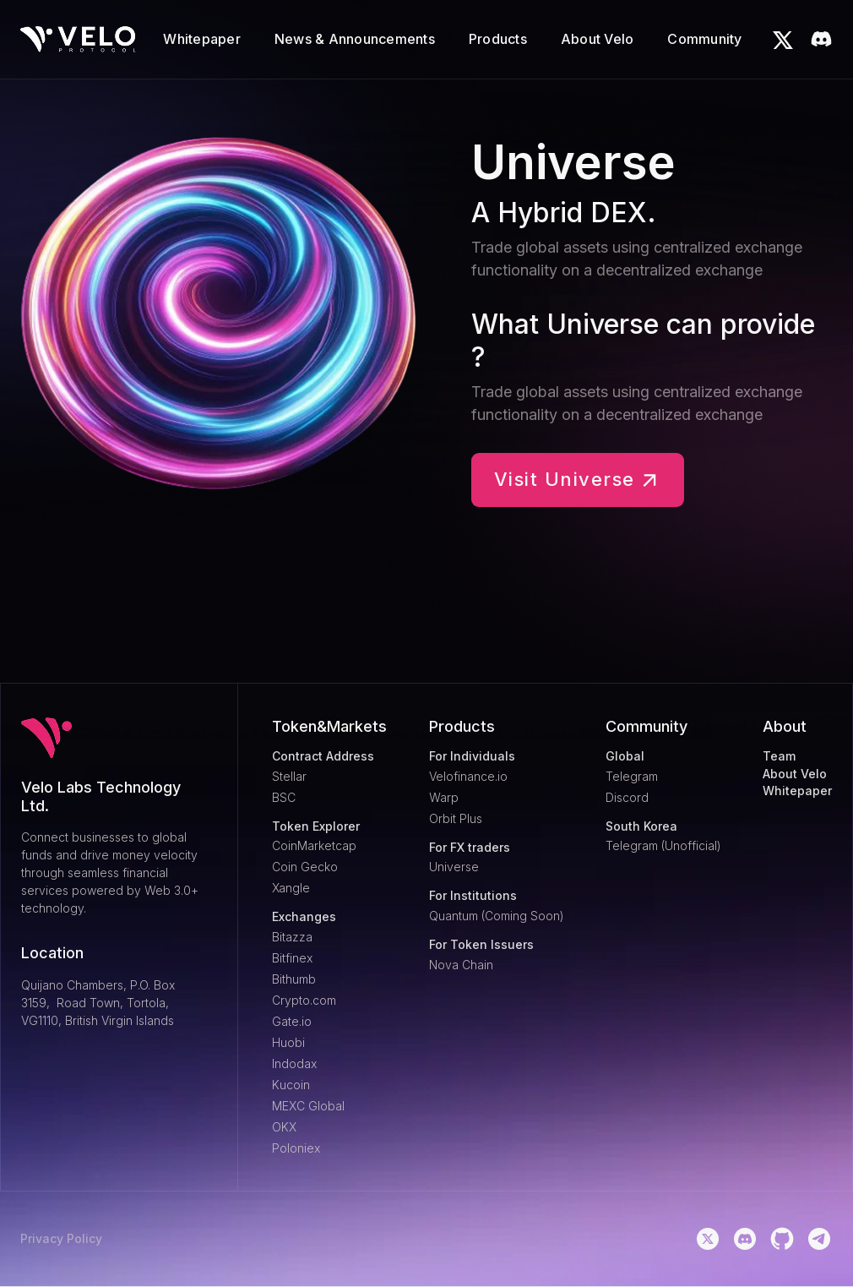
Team (779, 756)
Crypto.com (304, 1000)
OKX (284, 1127)
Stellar (289, 776)
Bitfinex (292, 958)
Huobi (288, 1042)
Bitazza (292, 937)
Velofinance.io (468, 776)
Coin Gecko (305, 866)
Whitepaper (797, 791)
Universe (454, 866)
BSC (284, 797)
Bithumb (294, 979)
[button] (201, 39)
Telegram (632, 776)
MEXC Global (308, 1106)
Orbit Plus (455, 818)
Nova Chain (461, 964)
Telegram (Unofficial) (663, 845)
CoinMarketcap (314, 845)
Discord (627, 797)
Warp (444, 797)
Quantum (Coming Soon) (496, 915)
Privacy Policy (61, 1239)
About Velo (795, 774)
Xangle (291, 888)
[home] (78, 39)
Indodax (294, 1063)
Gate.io (292, 1021)
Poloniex (296, 1148)
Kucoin (291, 1084)
